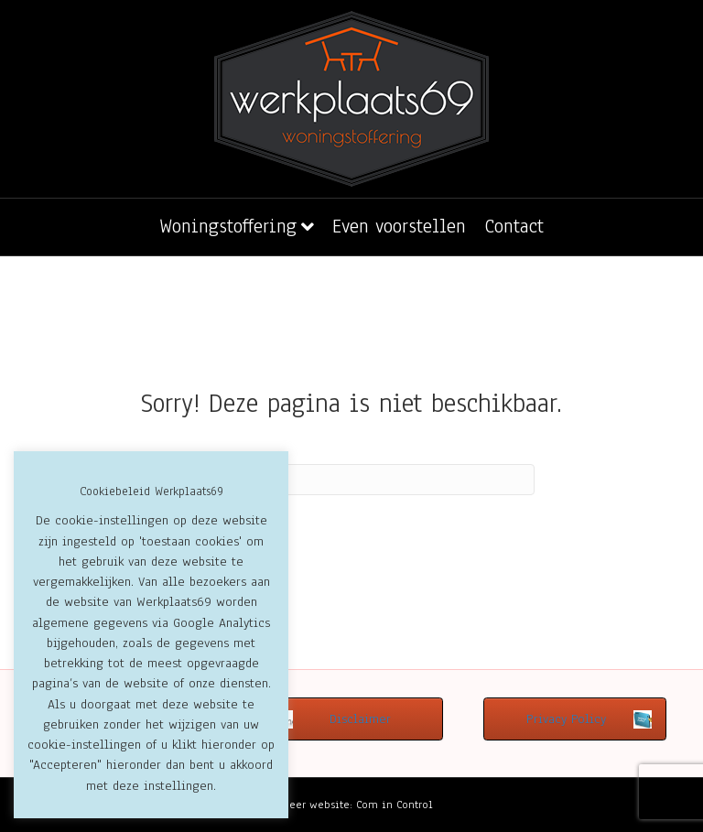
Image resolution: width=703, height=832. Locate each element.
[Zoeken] (351, 479)
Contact (514, 226)
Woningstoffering (228, 226)
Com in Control (394, 804)
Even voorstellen (399, 226)
